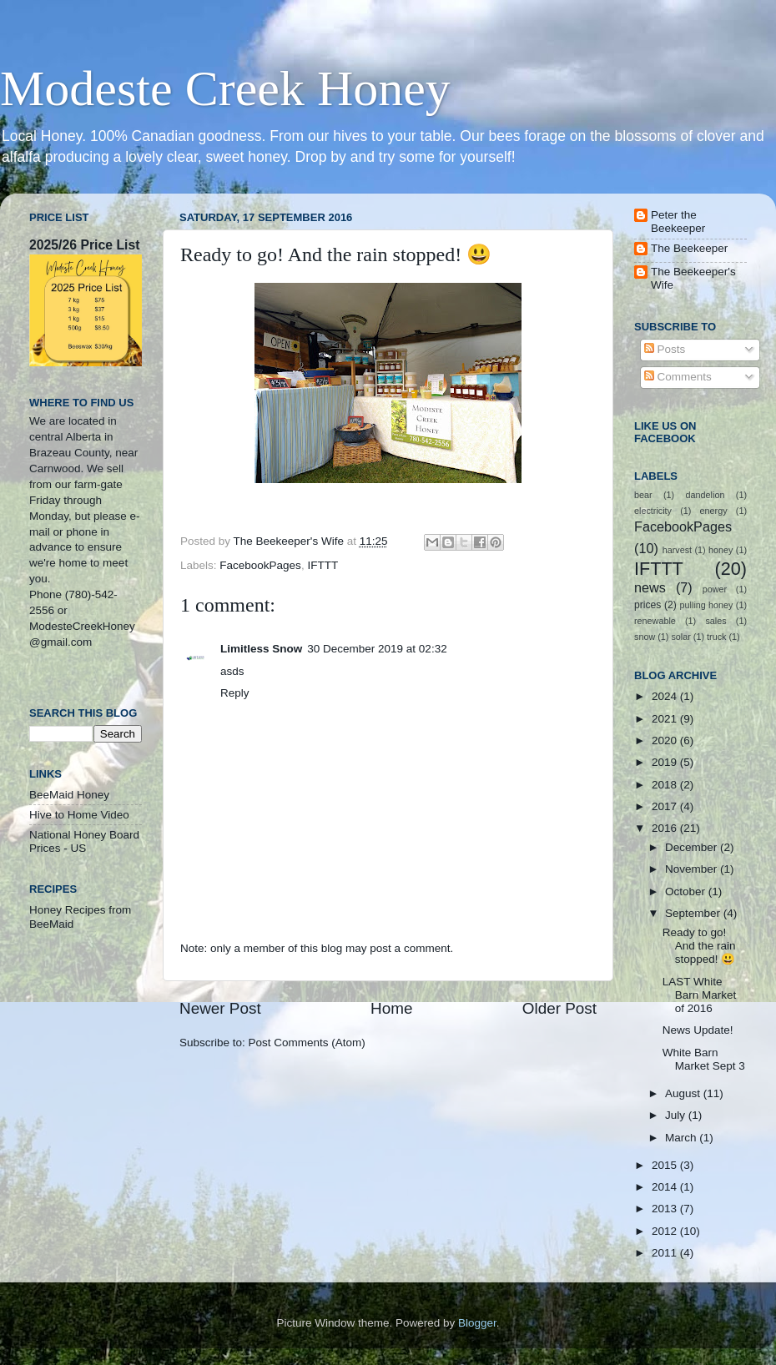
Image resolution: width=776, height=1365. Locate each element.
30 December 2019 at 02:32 (376, 648)
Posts (665, 349)
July (676, 1115)
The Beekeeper (689, 248)
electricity (653, 511)
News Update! (698, 1030)
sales (715, 621)
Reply (234, 693)
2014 (666, 1187)
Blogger (477, 1323)
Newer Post (220, 1008)
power (715, 589)
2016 (666, 828)
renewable (655, 621)
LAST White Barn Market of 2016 (700, 995)
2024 (666, 696)
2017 (666, 806)
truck (716, 637)
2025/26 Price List (84, 245)
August (684, 1093)
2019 (666, 762)
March (682, 1137)
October (686, 891)
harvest (677, 550)
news (650, 587)
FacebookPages (260, 565)
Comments (678, 376)
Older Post (559, 1008)
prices (647, 605)
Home (391, 1008)
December (692, 847)
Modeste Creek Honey (225, 88)
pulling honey (706, 605)
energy (714, 511)
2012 (666, 1231)
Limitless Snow (261, 648)
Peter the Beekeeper (678, 221)
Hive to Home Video (79, 814)
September (694, 913)
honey (720, 550)
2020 (666, 740)
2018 (666, 784)
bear (643, 495)
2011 (666, 1253)
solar (680, 637)
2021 (666, 719)
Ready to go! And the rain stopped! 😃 (699, 945)
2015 (666, 1165)
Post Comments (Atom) (307, 1042)
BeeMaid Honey (69, 794)
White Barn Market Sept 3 (704, 1059)
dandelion (705, 495)
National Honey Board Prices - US (84, 841)
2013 (666, 1208)
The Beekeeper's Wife (693, 278)
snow (644, 637)
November (692, 869)
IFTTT (322, 565)
